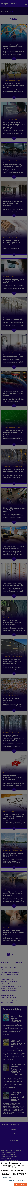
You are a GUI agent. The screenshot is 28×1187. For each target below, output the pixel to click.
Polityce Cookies (5, 1177)
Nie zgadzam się (21, 1180)
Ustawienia (11, 1180)
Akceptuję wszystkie (20, 1184)
